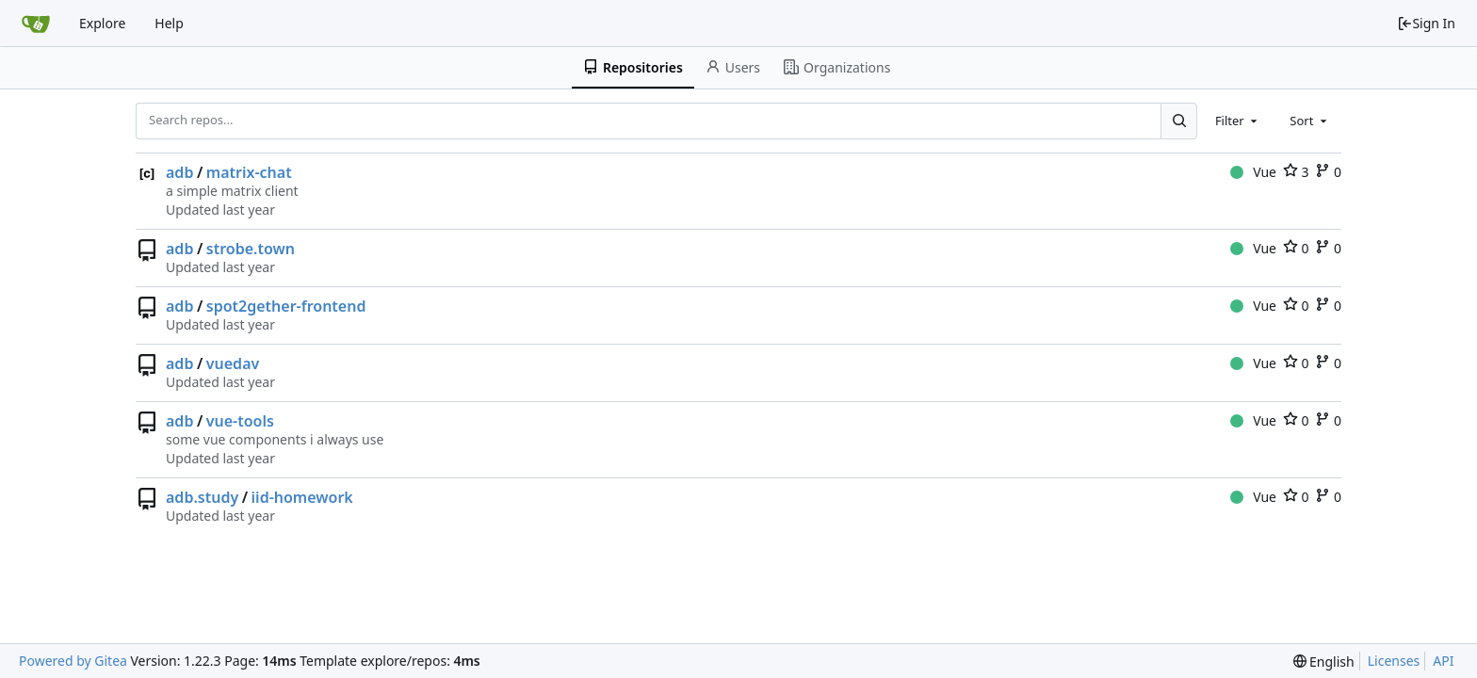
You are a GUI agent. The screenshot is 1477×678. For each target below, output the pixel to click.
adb (179, 172)
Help (169, 23)
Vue (1253, 172)
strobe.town (250, 248)
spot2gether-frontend (286, 306)
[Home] (35, 23)
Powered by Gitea (73, 661)
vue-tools (240, 421)
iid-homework (302, 497)
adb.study (202, 497)
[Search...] (1178, 120)
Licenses (1394, 661)
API (1443, 661)
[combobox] (1238, 120)
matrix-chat (249, 172)
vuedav (232, 363)
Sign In (1426, 23)
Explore (102, 23)
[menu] (1324, 661)
